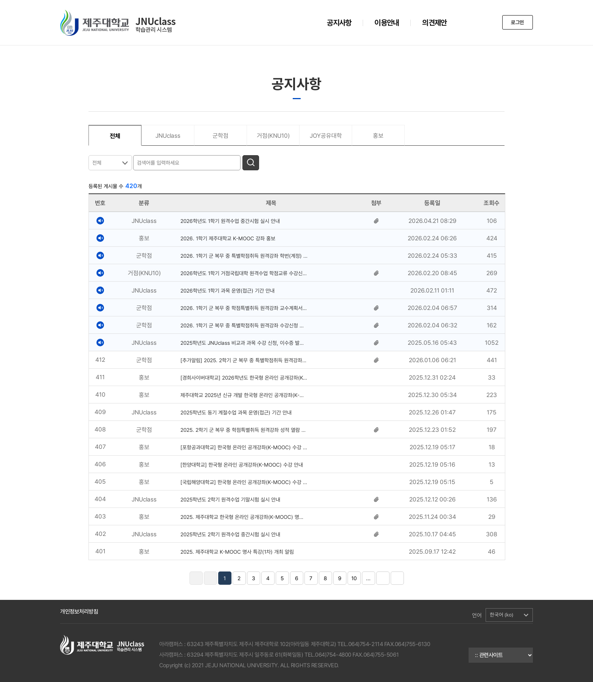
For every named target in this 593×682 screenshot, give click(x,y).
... (368, 578)
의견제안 (434, 22)
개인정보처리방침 (79, 611)
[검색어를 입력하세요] (187, 162)
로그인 (516, 23)
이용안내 (386, 22)
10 (354, 578)
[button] (509, 615)
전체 (96, 163)
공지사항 (339, 22)
